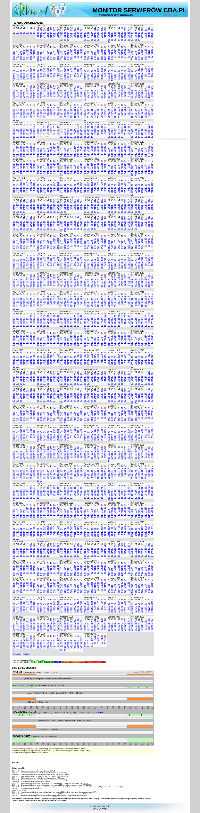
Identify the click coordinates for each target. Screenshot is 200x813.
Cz (24, 28)
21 (58, 35)
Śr (21, 28)
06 (54, 30)
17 (44, 35)
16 (41, 35)
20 (54, 35)
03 (44, 30)
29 (27, 33)
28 (24, 33)
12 (51, 33)
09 (41, 33)
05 (51, 30)
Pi (27, 28)
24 (44, 37)
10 (44, 33)
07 (58, 30)
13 (54, 33)
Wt (17, 28)
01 (38, 30)
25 (14, 33)
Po (14, 28)
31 (34, 33)
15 (38, 35)
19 (51, 35)
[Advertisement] (172, 80)
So (30, 28)
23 (41, 37)
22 (38, 37)
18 (48, 35)
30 (31, 33)
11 (48, 33)
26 (17, 33)
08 (38, 33)
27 (21, 33)
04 (48, 30)
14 (58, 33)
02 (41, 30)
